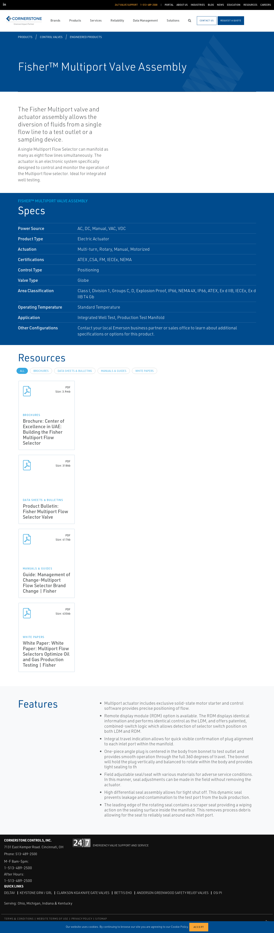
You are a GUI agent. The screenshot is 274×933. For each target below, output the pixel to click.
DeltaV (9, 893)
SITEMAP (101, 918)
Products (25, 37)
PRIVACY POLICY (81, 918)
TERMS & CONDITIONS (19, 918)
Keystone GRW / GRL (36, 893)
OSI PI (217, 893)
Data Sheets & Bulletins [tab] (75, 370)
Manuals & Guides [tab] (113, 370)
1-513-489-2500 (18, 868)
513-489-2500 (26, 854)
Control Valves (51, 37)
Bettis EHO (123, 893)
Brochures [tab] (41, 370)
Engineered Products (86, 37)
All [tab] (22, 370)
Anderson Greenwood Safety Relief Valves (172, 893)
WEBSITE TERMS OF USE (52, 918)
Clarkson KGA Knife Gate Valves (83, 893)
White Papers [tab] (144, 370)
